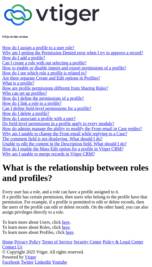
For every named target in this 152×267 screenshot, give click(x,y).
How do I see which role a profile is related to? (44, 73)
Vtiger (30, 257)
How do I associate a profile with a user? (39, 118)
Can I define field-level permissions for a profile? (46, 108)
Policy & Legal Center (123, 241)
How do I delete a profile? (25, 113)
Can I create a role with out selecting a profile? (44, 62)
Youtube (59, 262)
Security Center (88, 241)
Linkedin (43, 262)
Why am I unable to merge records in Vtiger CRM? (48, 153)
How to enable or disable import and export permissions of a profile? (64, 67)
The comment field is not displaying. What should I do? (52, 138)
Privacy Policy (27, 241)
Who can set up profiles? (24, 93)
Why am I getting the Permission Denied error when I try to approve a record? (72, 52)
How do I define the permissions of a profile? (43, 98)
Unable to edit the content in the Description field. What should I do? (64, 143)
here (66, 222)
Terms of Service (57, 241)
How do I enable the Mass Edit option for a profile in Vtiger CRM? (62, 148)
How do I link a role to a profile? (32, 103)
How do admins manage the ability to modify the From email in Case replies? (72, 128)
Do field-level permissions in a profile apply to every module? (58, 123)
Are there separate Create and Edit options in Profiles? (51, 78)
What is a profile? (18, 83)
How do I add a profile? (23, 57)
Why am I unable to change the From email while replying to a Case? (64, 133)
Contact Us (12, 247)
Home (7, 241)
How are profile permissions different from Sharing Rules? (55, 88)
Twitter (27, 262)
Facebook (11, 262)
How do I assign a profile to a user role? (38, 47)
